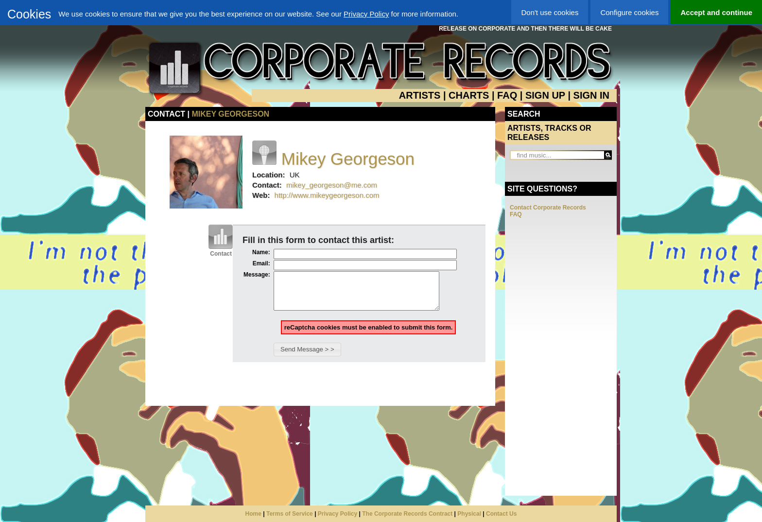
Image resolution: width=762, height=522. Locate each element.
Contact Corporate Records (548, 207)
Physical (469, 513)
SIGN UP (545, 95)
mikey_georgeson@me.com (331, 185)
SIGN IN (591, 95)
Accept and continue (716, 12)
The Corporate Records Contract (407, 513)
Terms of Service (289, 513)
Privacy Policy (366, 14)
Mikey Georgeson (230, 114)
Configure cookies (629, 12)
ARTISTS (420, 95)
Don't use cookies (549, 12)
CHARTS (469, 95)
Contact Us (501, 513)
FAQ (507, 95)
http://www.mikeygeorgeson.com (327, 195)
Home (253, 513)
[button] (307, 357)
